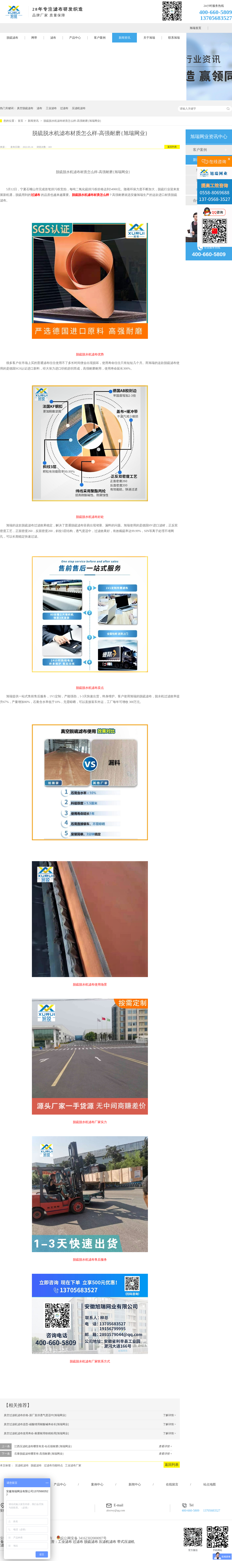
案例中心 (97, 1484)
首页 (21, 120)
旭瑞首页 (195, 28)
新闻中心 (135, 1484)
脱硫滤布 (12, 37)
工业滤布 (51, 108)
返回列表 (172, 146)
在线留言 (172, 1484)
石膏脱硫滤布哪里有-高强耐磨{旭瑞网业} (39, 1453)
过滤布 (64, 108)
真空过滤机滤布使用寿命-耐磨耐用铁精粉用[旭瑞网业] (36, 1433)
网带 (34, 37)
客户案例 (100, 37)
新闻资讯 (124, 37)
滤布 (53, 37)
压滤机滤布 (78, 108)
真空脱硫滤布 (25, 108)
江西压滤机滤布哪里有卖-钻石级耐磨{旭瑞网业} (43, 1446)
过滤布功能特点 (53, 1465)
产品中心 (75, 37)
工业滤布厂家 (73, 1465)
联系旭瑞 (174, 37)
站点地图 (209, 1484)
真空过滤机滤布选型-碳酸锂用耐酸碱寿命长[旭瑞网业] (36, 1424)
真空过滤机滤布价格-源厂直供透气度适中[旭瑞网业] (35, 1415)
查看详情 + (165, 1446)
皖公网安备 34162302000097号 (81, 1538)
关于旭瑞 (149, 37)
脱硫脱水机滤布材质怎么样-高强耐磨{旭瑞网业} (72, 120)
